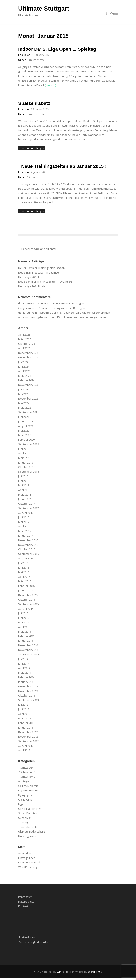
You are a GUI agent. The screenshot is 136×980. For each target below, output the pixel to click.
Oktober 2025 (26, 344)
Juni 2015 (23, 618)
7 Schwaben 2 (27, 777)
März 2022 (24, 408)
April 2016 (24, 577)
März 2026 (24, 339)
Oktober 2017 (26, 503)
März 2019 (24, 458)
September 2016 (28, 554)
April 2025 (24, 348)
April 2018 (24, 490)
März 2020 (24, 435)
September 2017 (28, 508)
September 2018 (28, 471)
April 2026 (24, 334)
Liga (20, 804)
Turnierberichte (35, 60)
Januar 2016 (25, 590)
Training (23, 822)
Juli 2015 (23, 613)
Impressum (25, 897)
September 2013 (28, 700)
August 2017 (25, 513)
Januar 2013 (25, 727)
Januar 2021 (25, 421)
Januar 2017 (25, 535)
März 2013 (24, 718)
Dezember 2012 (28, 732)
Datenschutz (26, 901)
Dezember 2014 (28, 645)
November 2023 (28, 385)
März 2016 (24, 581)
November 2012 (28, 736)
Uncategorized (27, 836)
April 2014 (24, 668)
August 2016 (25, 558)
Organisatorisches (29, 809)
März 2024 (24, 376)
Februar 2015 (26, 636)
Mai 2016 (23, 572)
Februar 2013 (26, 723)
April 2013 (24, 714)
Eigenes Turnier (28, 790)
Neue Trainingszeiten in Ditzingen (39, 272)
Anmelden (24, 853)
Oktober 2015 (26, 599)
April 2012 (24, 750)
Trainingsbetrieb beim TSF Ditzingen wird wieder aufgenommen (70, 312)
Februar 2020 (26, 440)
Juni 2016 (23, 567)
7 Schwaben (33, 177)
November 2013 (28, 691)
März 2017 (24, 531)
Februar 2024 (26, 380)
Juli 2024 (23, 362)
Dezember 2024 (28, 353)
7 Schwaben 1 (27, 772)
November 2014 (28, 650)
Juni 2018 (23, 481)
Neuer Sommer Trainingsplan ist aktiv (41, 268)
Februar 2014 (26, 677)
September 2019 (28, 444)
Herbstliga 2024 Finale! (32, 286)
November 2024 (28, 357)
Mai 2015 (23, 622)
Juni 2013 (23, 709)
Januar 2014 (25, 682)
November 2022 (28, 398)
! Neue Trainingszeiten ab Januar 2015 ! (62, 166)
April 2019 (24, 453)
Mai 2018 (23, 485)
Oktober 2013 (26, 695)
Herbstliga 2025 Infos (31, 277)
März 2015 (24, 631)
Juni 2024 (23, 366)
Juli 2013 (23, 704)
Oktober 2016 (26, 549)
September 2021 (28, 412)
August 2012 (25, 746)
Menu (112, 13)
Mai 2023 (23, 394)
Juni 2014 (23, 663)
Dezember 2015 (28, 595)
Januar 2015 (25, 641)
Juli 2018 (23, 476)
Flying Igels (25, 795)
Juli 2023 (23, 389)
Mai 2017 (23, 522)
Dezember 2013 (28, 686)
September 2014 (28, 654)
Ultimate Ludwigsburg (31, 831)
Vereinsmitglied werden (34, 942)
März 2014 (24, 673)
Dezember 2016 (28, 540)
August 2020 (25, 426)
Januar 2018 (25, 499)
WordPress (95, 972)
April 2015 (24, 627)
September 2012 (28, 741)
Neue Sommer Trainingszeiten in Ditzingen (45, 281)
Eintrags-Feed (26, 858)
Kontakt (23, 906)
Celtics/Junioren (28, 786)
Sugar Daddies (27, 813)
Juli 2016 (23, 563)
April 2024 (24, 371)
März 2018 (24, 494)
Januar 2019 (25, 462)
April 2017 (24, 526)
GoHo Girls (25, 799)
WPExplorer (64, 972)
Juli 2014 (23, 659)
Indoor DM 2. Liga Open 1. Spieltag (57, 49)
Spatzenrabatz (34, 103)
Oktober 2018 (26, 467)
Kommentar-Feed (29, 862)
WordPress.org (27, 867)
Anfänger (24, 781)
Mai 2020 (23, 430)
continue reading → (31, 148)
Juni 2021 (23, 417)
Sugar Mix (24, 818)
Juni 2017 (23, 517)
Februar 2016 (26, 586)
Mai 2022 (23, 403)
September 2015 (28, 604)
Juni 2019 (23, 449)
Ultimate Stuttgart (43, 8)
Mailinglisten (27, 937)
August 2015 (25, 609)
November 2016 (28, 545)
